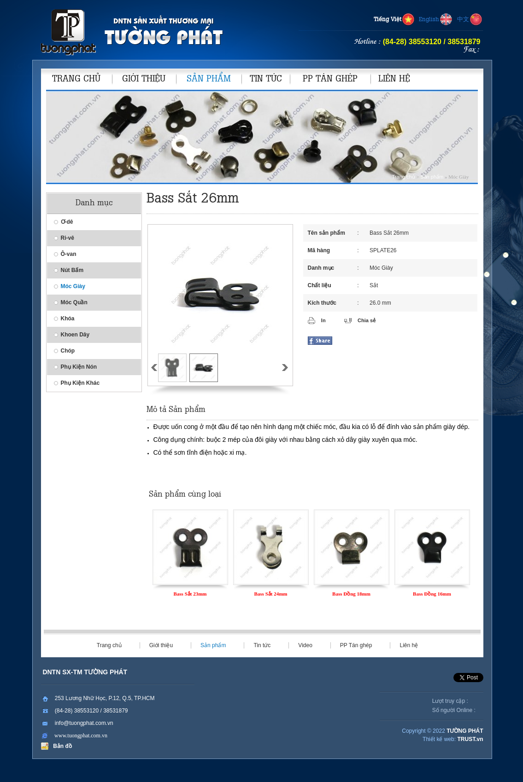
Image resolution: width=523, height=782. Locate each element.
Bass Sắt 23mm (189, 594)
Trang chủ (403, 177)
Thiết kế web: (439, 739)
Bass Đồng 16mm (432, 594)
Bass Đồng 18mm (351, 594)
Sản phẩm (431, 177)
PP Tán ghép (356, 645)
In (323, 320)
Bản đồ (61, 746)
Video (305, 645)
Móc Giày (381, 268)
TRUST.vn (470, 739)
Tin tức (261, 645)
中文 (470, 20)
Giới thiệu (161, 645)
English (436, 20)
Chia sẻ (367, 320)
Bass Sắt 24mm (270, 594)
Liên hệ (409, 645)
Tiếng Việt (394, 20)
